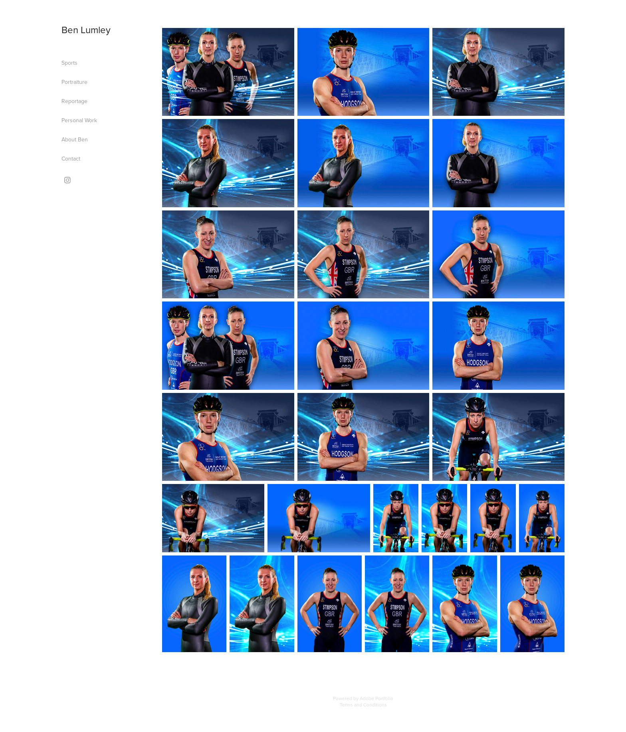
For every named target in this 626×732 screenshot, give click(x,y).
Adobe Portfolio (376, 698)
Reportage (74, 101)
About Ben (74, 139)
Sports (69, 63)
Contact (70, 159)
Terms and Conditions (363, 704)
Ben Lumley (86, 29)
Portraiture (74, 82)
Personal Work (79, 120)
